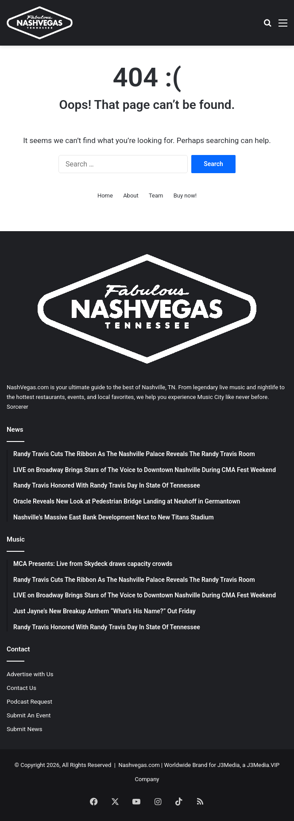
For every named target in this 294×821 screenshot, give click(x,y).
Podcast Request (29, 701)
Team (156, 195)
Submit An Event (29, 715)
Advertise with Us (30, 674)
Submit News (25, 728)
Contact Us (21, 687)
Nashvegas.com (138, 765)
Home (105, 195)
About (131, 195)
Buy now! (185, 195)
